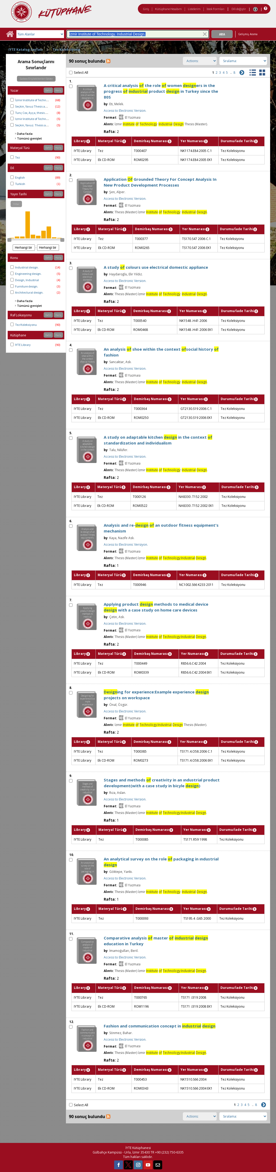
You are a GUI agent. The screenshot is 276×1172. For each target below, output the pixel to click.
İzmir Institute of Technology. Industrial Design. (46, 100)
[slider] (9, 240)
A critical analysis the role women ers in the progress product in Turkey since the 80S (161, 91)
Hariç (58, 90)
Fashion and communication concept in (159, 1026)
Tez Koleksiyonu (66, 49)
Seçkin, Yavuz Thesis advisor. (34, 106)
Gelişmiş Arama (247, 34)
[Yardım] (265, 8)
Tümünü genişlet (29, 138)
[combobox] (138, 34)
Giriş (146, 9)
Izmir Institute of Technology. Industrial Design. (46, 119)
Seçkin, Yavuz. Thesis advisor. (35, 125)
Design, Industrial (27, 280)
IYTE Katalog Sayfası (25, 49)
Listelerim (194, 9)
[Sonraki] (241, 72)
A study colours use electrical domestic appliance (156, 267)
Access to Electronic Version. (125, 110)
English (20, 177)
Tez (17, 157)
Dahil (48, 90)
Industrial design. (27, 267)
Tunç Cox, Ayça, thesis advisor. (35, 113)
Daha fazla (25, 134)
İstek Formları (215, 9)
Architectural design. (29, 292)
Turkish (20, 184)
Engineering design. (28, 274)
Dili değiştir (239, 9)
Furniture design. (26, 286)
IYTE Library (23, 345)
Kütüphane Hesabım (168, 9)
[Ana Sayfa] (10, 36)
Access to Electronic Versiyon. (126, 544)
